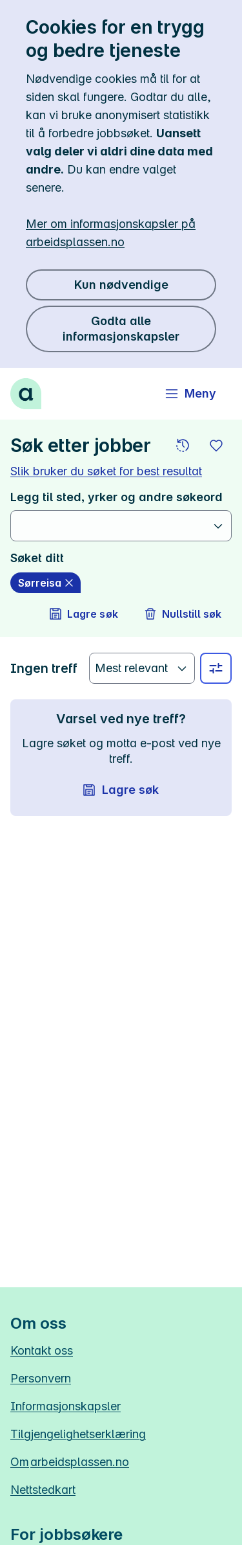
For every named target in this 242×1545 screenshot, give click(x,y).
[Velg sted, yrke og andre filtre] (216, 668)
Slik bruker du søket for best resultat (106, 471)
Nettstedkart (43, 1489)
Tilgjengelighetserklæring (78, 1434)
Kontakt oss (41, 1350)
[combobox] (113, 525)
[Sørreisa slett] (45, 582)
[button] (182, 445)
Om (69, 1462)
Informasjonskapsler (65, 1406)
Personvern (40, 1378)
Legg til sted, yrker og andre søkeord (116, 497)
